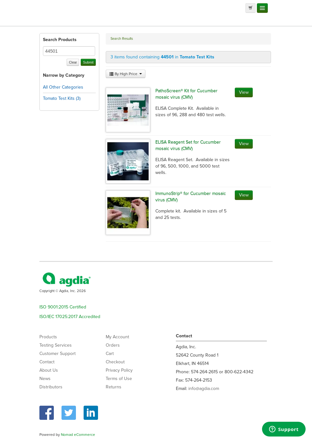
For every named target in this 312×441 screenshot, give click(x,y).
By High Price (125, 74)
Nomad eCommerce (78, 434)
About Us (48, 370)
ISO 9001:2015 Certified (62, 307)
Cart (110, 353)
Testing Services (55, 345)
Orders (113, 345)
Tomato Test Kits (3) (61, 98)
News (45, 378)
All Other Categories (63, 87)
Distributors (50, 387)
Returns (113, 387)
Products (48, 337)
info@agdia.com (203, 388)
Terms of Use (119, 378)
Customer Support (57, 353)
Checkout (115, 362)
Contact (46, 362)
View (244, 92)
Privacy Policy (119, 370)
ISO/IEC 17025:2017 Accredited (69, 316)
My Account (117, 337)
